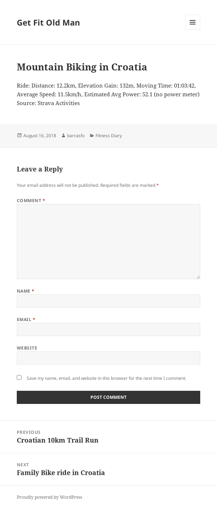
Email (26, 319)
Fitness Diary (109, 135)
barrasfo (76, 135)
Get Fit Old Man (48, 22)
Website (27, 348)
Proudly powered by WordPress (49, 497)
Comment (31, 200)
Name (26, 291)
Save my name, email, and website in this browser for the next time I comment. (106, 378)
